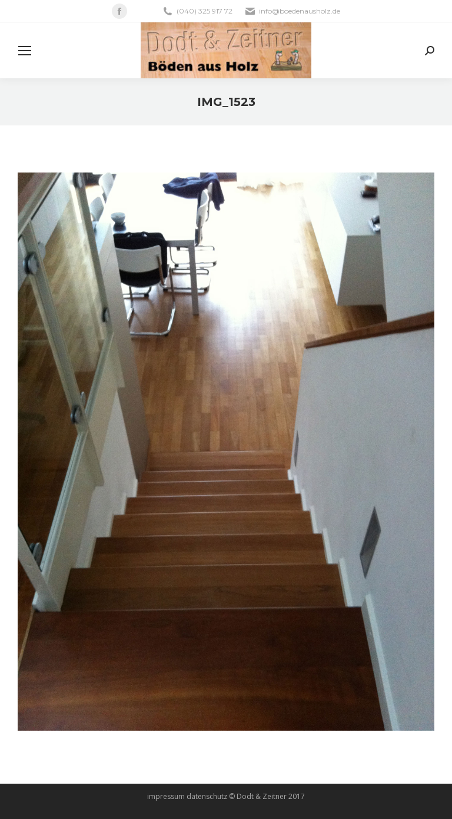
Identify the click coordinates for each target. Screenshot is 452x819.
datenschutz (207, 796)
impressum (166, 796)
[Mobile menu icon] (25, 51)
